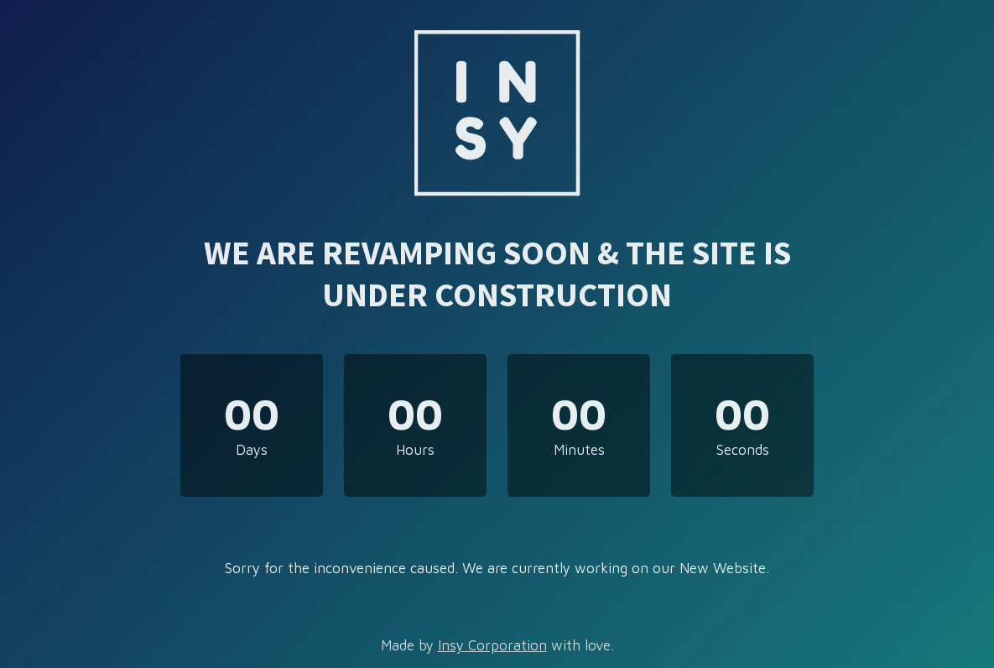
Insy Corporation (492, 645)
